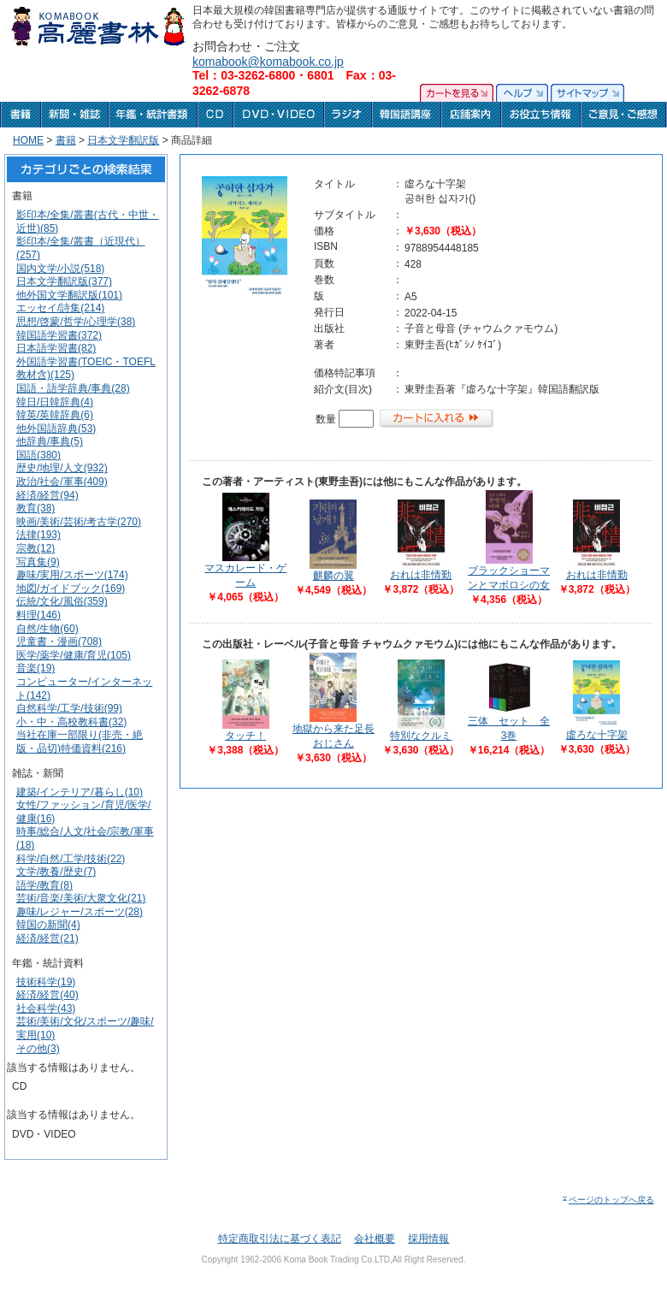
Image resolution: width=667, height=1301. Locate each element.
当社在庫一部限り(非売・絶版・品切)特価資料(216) (79, 741)
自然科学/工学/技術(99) (69, 708)
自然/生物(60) (47, 629)
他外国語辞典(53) (56, 429)
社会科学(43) (45, 1008)
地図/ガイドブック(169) (70, 588)
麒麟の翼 (333, 576)
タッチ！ (245, 736)
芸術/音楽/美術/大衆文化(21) (80, 898)
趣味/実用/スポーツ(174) (72, 575)
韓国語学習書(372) (59, 335)
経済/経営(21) (47, 938)
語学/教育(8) (44, 885)
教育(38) (35, 508)
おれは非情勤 (421, 575)
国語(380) (38, 455)
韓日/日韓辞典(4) (54, 402)
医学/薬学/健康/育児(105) (73, 655)
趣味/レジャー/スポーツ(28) (79, 912)
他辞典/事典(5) (49, 441)
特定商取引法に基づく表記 (279, 1239)
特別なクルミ (421, 736)
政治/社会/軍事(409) (62, 482)
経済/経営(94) (47, 495)
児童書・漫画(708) (59, 642)
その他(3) (38, 1049)
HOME (28, 140)
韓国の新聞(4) (48, 925)
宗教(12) (35, 548)
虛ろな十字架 (597, 735)
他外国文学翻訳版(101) (69, 295)
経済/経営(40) (47, 995)
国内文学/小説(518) (60, 269)
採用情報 (428, 1239)
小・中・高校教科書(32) (71, 722)
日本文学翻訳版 (123, 140)
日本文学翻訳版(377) (64, 281)
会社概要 (374, 1239)
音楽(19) (35, 668)
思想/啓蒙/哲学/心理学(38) (75, 322)
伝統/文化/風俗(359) (62, 601)
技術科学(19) (45, 982)
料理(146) (38, 615)
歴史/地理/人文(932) (62, 468)
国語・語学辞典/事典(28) (73, 388)
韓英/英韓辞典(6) (54, 415)
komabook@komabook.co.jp (268, 61)
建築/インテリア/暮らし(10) (79, 792)
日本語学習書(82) (56, 348)
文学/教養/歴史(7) (56, 872)
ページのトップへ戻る (607, 1199)
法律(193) (38, 535)
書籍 (66, 140)
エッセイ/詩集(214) (60, 308)
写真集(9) (38, 562)
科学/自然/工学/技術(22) (70, 859)
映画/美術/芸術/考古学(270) (78, 522)
